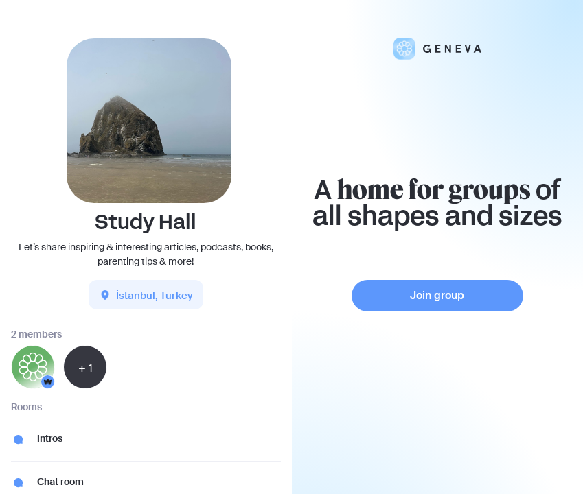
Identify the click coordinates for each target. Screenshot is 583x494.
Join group (437, 295)
